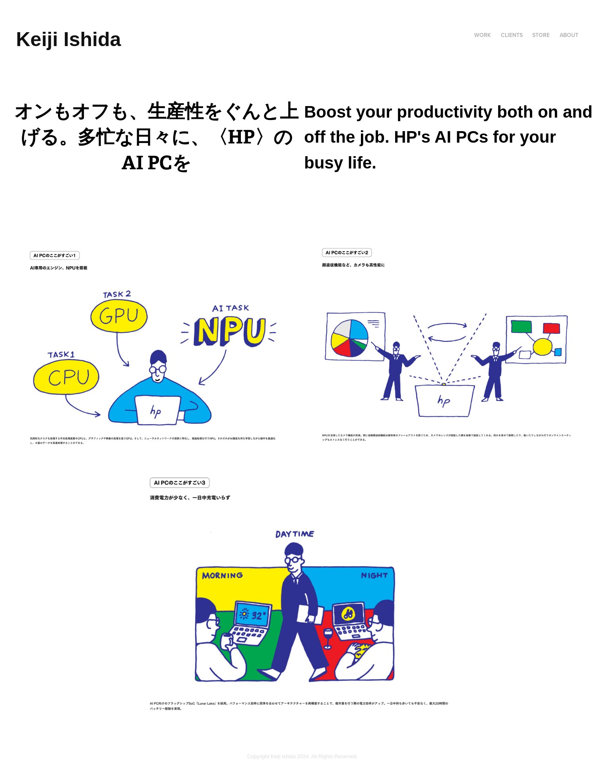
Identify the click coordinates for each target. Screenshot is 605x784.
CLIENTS (512, 35)
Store (541, 35)
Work (482, 35)
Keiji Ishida (68, 39)
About (569, 35)
